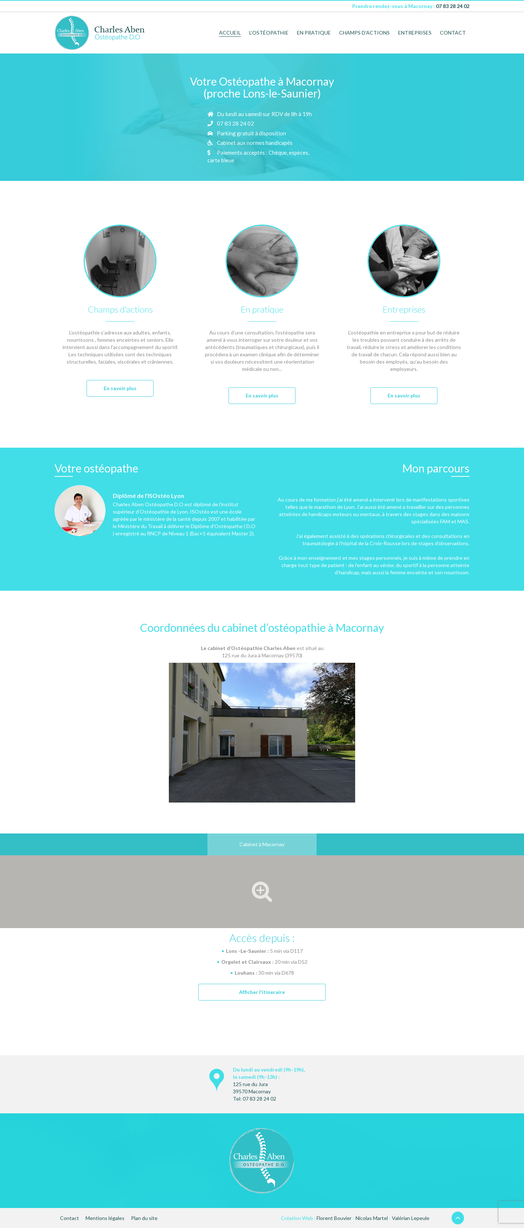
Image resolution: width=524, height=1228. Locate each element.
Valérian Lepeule (410, 1218)
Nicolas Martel (372, 1218)
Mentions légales (105, 1218)
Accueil (230, 32)
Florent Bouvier (334, 1218)
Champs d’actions (364, 32)
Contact (453, 32)
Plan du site (144, 1218)
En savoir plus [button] (120, 388)
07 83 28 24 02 (452, 6)
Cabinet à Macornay (262, 844)
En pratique (314, 32)
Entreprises (415, 32)
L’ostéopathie (269, 32)
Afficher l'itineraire (262, 992)
